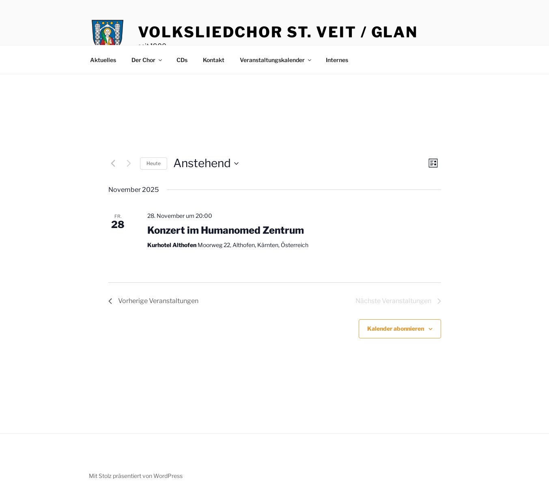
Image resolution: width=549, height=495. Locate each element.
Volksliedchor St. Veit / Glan (278, 32)
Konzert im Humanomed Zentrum (225, 230)
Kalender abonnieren (395, 328)
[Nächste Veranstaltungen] (129, 163)
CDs (182, 59)
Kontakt (213, 59)
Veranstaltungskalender (276, 59)
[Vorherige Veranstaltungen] (113, 163)
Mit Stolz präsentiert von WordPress (136, 475)
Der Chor (147, 59)
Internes (337, 59)
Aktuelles (103, 59)
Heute (153, 163)
